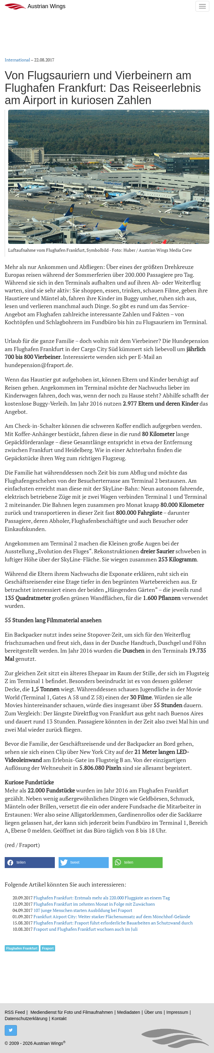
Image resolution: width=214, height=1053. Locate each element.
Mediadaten (128, 1012)
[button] (30, 862)
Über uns (153, 1012)
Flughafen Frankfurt (21, 948)
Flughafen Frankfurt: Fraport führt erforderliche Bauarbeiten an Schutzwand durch (113, 923)
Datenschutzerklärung (26, 1018)
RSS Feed (15, 1012)
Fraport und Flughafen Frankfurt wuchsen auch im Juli (86, 929)
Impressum (177, 1012)
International (17, 60)
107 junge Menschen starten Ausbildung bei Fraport (83, 910)
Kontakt (59, 1018)
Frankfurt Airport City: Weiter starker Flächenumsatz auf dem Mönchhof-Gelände (112, 916)
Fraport (48, 948)
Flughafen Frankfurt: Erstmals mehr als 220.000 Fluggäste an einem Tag (102, 898)
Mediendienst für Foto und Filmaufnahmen (71, 1012)
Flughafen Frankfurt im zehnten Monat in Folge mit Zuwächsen (94, 904)
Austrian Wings (35, 6)
